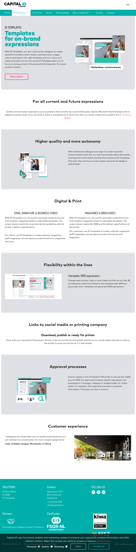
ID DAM (6, 495)
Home (7, 13)
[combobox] (129, 5)
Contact (111, 13)
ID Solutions (19, 13)
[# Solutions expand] (27, 13)
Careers (99, 13)
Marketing (59, 547)
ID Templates (8, 498)
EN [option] (127, 5)
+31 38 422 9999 (54, 502)
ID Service (37, 13)
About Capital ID (81, 13)
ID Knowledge (62, 13)
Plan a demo (16, 77)
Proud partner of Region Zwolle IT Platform (23, 527)
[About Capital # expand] (91, 13)
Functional (32, 547)
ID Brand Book (9, 492)
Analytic (45, 547)
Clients (49, 13)
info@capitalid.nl (55, 505)
